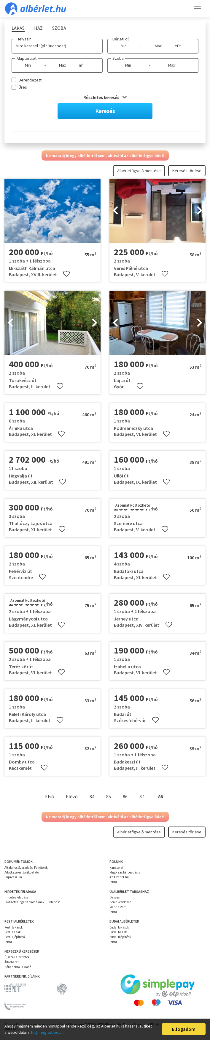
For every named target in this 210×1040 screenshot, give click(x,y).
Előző (72, 796)
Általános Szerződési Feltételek (26, 867)
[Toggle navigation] (198, 8)
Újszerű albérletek (17, 957)
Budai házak (118, 932)
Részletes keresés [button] (105, 97)
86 (125, 796)
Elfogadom (183, 1029)
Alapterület (26, 58)
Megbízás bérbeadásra (125, 872)
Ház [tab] (38, 28)
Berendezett (30, 80)
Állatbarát (11, 962)
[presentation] (115, 211)
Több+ (113, 882)
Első (49, 796)
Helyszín (24, 39)
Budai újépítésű (120, 937)
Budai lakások (119, 927)
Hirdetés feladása (16, 897)
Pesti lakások (13, 927)
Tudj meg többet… (47, 1032)
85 (108, 796)
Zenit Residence (120, 902)
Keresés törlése (186, 170)
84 (92, 796)
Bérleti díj (120, 39)
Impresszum (13, 877)
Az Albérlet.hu (119, 877)
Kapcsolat (116, 867)
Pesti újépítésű (14, 937)
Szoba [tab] (59, 28)
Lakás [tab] (18, 28)
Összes (114, 897)
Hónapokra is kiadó (17, 967)
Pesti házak (12, 932)
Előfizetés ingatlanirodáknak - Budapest (32, 902)
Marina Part (117, 907)
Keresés (105, 110)
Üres (23, 87)
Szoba (118, 58)
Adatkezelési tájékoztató (21, 872)
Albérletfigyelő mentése (139, 170)
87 (141, 796)
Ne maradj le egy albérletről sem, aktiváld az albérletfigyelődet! (105, 155)
